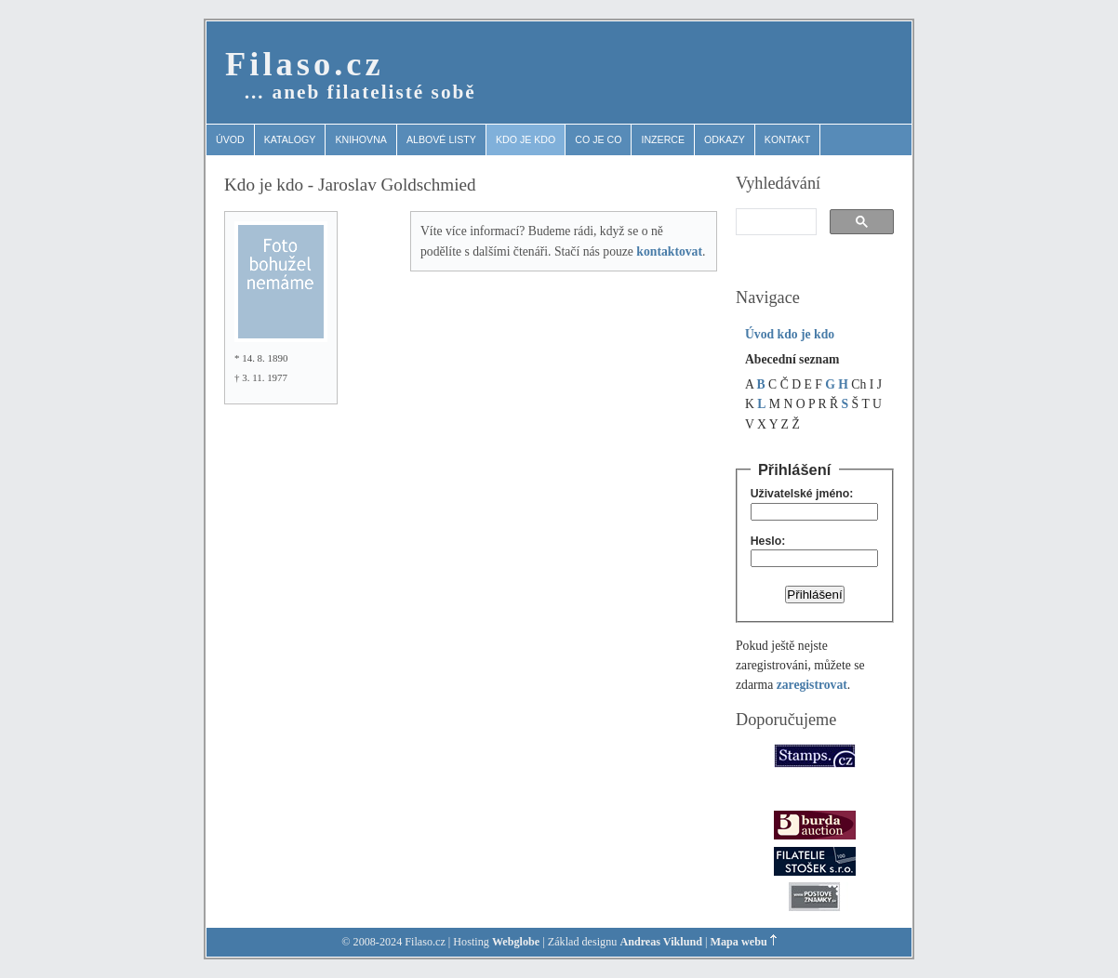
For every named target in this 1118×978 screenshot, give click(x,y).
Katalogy (290, 139)
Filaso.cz (304, 64)
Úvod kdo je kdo (789, 334)
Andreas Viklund (660, 941)
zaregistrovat (812, 685)
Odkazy (724, 139)
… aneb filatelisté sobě (360, 92)
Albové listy (441, 139)
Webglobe (515, 941)
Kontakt (787, 139)
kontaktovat (669, 251)
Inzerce (663, 139)
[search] (774, 222)
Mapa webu (739, 941)
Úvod (230, 139)
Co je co (598, 139)
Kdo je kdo (525, 139)
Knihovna (361, 139)
